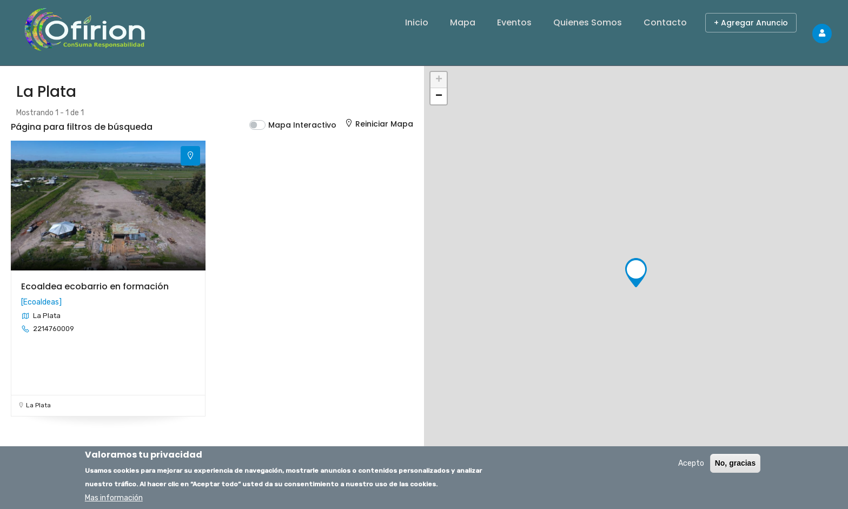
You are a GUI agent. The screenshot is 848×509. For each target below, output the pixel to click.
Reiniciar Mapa (378, 123)
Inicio (416, 22)
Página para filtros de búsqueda (82, 127)
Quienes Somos (587, 22)
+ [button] (438, 80)
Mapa (462, 22)
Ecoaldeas (41, 302)
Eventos (514, 22)
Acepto (691, 463)
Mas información (114, 498)
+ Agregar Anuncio (751, 22)
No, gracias (735, 463)
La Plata (38, 405)
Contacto (665, 22)
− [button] (438, 96)
